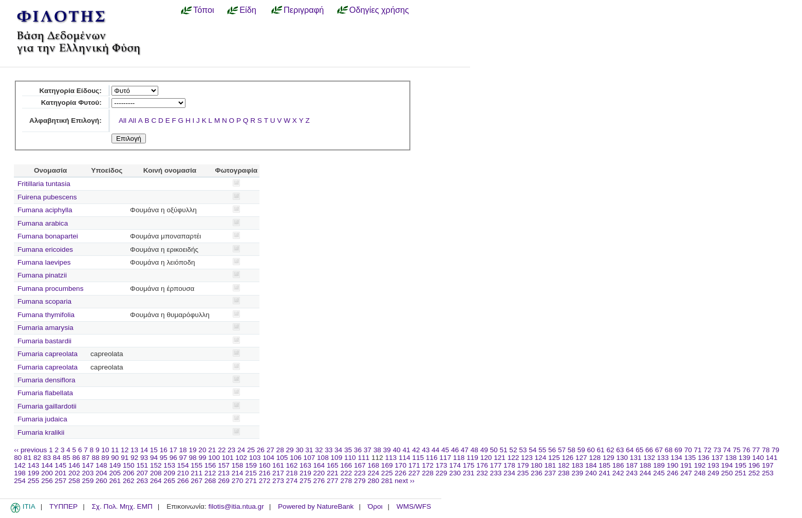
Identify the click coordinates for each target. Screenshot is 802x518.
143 (34, 465)
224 (373, 473)
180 (537, 465)
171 (414, 465)
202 (74, 473)
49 (484, 450)
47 (465, 450)
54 (532, 450)
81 (27, 457)
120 (486, 457)
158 (238, 465)
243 (632, 473)
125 (554, 457)
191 (686, 465)
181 (550, 465)
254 (20, 481)
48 (474, 450)
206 (129, 473)
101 (228, 457)
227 (414, 473)
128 (595, 457)
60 (591, 450)
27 (270, 450)
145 (61, 465)
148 (101, 465)
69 (678, 450)
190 (673, 465)
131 (636, 457)
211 (196, 473)
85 (66, 457)
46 (455, 450)
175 (469, 465)
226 (400, 473)
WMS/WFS (414, 506)
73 (717, 450)
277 (333, 481)
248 (700, 473)
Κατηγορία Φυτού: (71, 102)
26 (261, 450)
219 (305, 473)
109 (337, 457)
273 (278, 481)
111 (363, 457)
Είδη (247, 9)
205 (115, 473)
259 (88, 481)
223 (360, 473)
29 (290, 450)
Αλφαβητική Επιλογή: (65, 120)
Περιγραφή (304, 9)
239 (577, 473)
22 (222, 450)
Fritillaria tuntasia (43, 184)
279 (360, 481)
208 (156, 473)
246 (673, 473)
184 (591, 465)
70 (688, 450)
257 (61, 481)
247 (686, 473)
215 (251, 473)
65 (639, 450)
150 (129, 465)
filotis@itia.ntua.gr (236, 506)
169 (387, 465)
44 (435, 450)
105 (282, 457)
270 (238, 481)
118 (459, 457)
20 (202, 450)
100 (214, 457)
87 (86, 457)
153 (169, 465)
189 (659, 465)
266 (183, 481)
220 (319, 473)
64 (629, 450)
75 (736, 450)
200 (47, 473)
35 (348, 450)
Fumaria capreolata (47, 354)
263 (142, 481)
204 (101, 473)
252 (754, 473)
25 (251, 450)
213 (224, 473)
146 (74, 465)
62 (610, 450)
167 (360, 465)
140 (758, 457)
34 (338, 450)
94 (154, 457)
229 (441, 473)
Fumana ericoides (45, 249)
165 (333, 465)
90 (115, 457)
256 (47, 481)
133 (663, 457)
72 (707, 450)
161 (278, 465)
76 (746, 450)
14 (144, 450)
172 (428, 465)
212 (210, 473)
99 (202, 457)
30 (299, 450)
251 (741, 473)
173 (441, 465)
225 (387, 473)
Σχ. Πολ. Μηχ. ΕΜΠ (121, 506)
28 (280, 450)
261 (115, 481)
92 (134, 457)
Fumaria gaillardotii (47, 406)
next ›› (405, 481)
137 (717, 457)
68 (669, 450)
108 (323, 457)
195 (741, 465)
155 (196, 465)
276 (319, 481)
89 (105, 457)
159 (251, 465)
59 (581, 450)
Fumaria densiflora (46, 380)
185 (604, 465)
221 (333, 473)
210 (183, 473)
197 (768, 465)
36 (358, 450)
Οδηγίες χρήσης (379, 9)
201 (61, 473)
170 (400, 465)
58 (571, 450)
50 (494, 450)
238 (564, 473)
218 (292, 473)
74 (727, 450)
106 (296, 457)
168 (373, 465)
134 (676, 457)
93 (144, 457)
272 (265, 481)
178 (509, 465)
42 (416, 450)
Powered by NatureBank (315, 506)
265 (169, 481)
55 (542, 450)
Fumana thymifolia (45, 315)
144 (47, 465)
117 (445, 457)
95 (163, 457)
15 (154, 450)
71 (698, 450)
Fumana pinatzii (42, 275)
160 (265, 465)
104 (268, 457)
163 (305, 465)
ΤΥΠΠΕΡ (63, 506)
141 (772, 457)
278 (346, 481)
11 (115, 450)
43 (426, 450)
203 (88, 473)
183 (577, 465)
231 (469, 473)
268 (210, 481)
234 (509, 473)
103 (255, 457)
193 (713, 465)
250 (727, 473)
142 (20, 465)
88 (95, 457)
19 (192, 450)
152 (156, 465)
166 (346, 465)
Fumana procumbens (50, 288)
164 (319, 465)
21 (212, 450)
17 (173, 450)
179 (523, 465)
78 (766, 450)
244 (645, 473)
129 (608, 457)
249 (713, 473)
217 (278, 473)
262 (129, 481)
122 (513, 457)
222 (346, 473)
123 (527, 457)
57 (562, 450)
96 (173, 457)
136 (704, 457)
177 (496, 465)
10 (105, 450)
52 (513, 450)
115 (418, 457)
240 (591, 473)
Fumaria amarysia (45, 327)
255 (34, 481)
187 (632, 465)
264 (156, 481)
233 (496, 473)
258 (74, 481)
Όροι (375, 506)
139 (745, 457)
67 (659, 450)
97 (183, 457)
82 (37, 457)
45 (445, 450)
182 (564, 465)
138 (731, 457)
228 (428, 473)
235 (523, 473)
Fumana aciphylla (44, 210)
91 (124, 457)
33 (328, 450)
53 (523, 450)
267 (196, 481)
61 (601, 450)
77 (756, 450)
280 (373, 481)
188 (645, 465)
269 (224, 481)
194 (727, 465)
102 (241, 457)
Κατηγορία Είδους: (70, 91)
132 (649, 457)
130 (622, 457)
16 (163, 450)
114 (405, 457)
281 (387, 481)
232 (482, 473)
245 (659, 473)
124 (541, 457)
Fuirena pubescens (47, 197)
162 (292, 465)
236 (537, 473)
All (122, 120)
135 (690, 457)
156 (210, 465)
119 (472, 457)
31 (309, 450)
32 (319, 450)
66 (649, 450)
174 (455, 465)
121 (500, 457)
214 (238, 473)
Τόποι (203, 9)
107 (309, 457)
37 (367, 450)
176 (482, 465)
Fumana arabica (42, 223)
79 (775, 450)
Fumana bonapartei (47, 236)
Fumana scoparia (44, 301)
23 (231, 450)
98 (193, 457)
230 (455, 473)
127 (581, 457)
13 (134, 450)
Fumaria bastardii (44, 341)
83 (47, 457)
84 (57, 457)
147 (88, 465)
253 (768, 473)
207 (142, 473)
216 (265, 473)
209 (169, 473)
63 (620, 450)
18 (183, 450)
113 (391, 457)
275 (305, 481)
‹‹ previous (30, 450)
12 (124, 450)
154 (183, 465)
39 (387, 450)
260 (101, 481)
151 (142, 465)
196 (754, 465)
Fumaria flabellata (45, 393)
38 (377, 450)
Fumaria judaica (42, 419)
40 (396, 450)
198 (20, 473)
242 (618, 473)
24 (241, 450)
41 (406, 450)
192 (700, 465)
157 (224, 465)
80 (18, 457)
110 (350, 457)
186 (618, 465)
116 (432, 457)
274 (292, 481)
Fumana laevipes (44, 262)
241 (604, 473)
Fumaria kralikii (40, 432)
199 (34, 473)
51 (503, 450)
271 (251, 481)
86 (76, 457)
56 (552, 450)
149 (115, 465)
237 (550, 473)
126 (568, 457)
